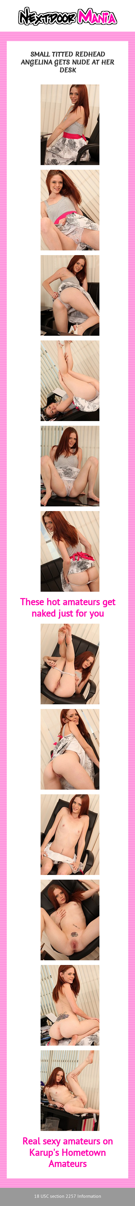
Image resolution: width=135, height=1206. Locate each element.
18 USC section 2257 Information (67, 1197)
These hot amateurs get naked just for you (67, 608)
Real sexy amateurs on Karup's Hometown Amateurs (67, 1153)
